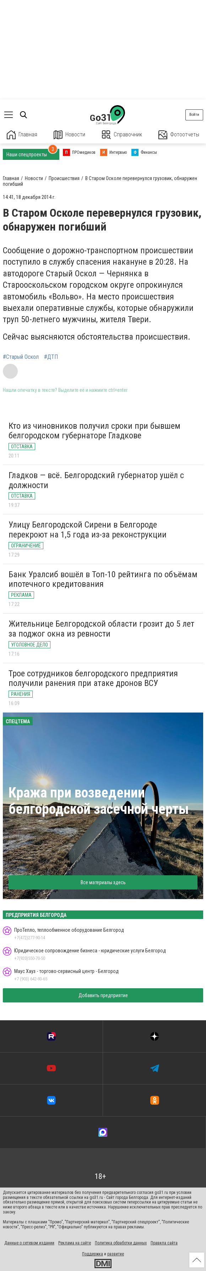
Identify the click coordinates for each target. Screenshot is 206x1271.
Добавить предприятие (103, 995)
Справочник (122, 134)
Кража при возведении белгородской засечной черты (99, 800)
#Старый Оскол (21, 357)
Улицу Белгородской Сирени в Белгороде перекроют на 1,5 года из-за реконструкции (88, 530)
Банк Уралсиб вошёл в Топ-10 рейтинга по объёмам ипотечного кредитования (103, 579)
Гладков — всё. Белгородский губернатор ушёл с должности (96, 480)
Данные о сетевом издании (29, 1242)
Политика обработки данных (121, 1242)
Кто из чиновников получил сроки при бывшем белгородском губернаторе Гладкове (94, 431)
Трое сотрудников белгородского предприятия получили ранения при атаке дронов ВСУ (93, 678)
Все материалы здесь (103, 882)
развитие (115, 1253)
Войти (194, 114)
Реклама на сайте (74, 1242)
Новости (69, 134)
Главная (22, 134)
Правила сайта (164, 1242)
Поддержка (92, 1253)
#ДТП (51, 357)
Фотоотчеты (178, 134)
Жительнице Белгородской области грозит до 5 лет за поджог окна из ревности (101, 629)
